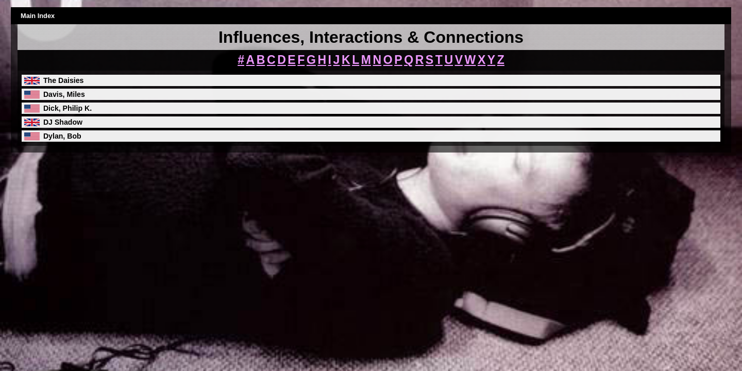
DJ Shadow (62, 122)
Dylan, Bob (62, 136)
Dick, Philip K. (67, 108)
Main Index (38, 16)
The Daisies (63, 80)
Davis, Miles (64, 94)
